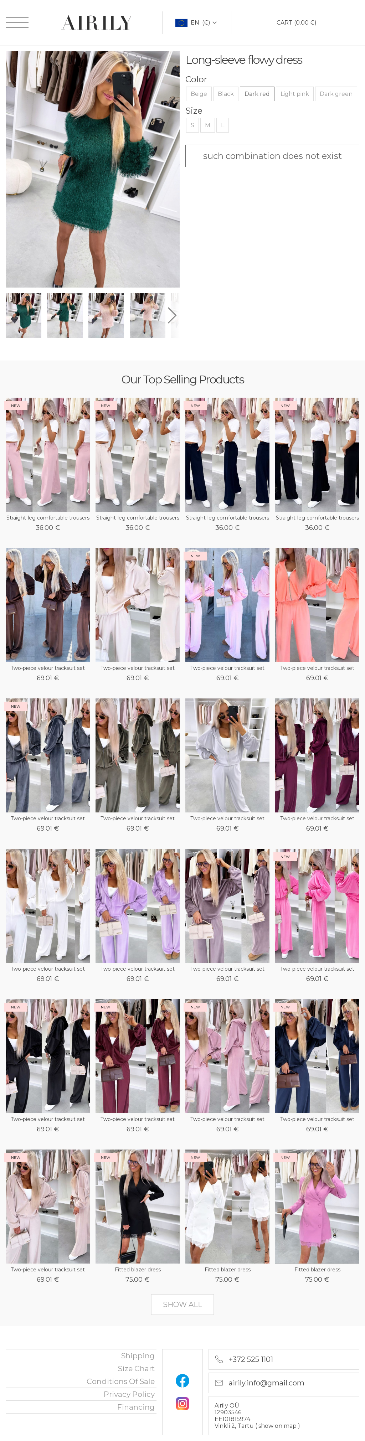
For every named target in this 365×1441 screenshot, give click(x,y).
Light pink (295, 94)
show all (182, 1304)
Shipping (138, 1355)
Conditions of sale (121, 1381)
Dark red (257, 94)
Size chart (136, 1368)
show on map (278, 1425)
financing (136, 1407)
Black (226, 94)
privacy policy (129, 1394)
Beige (199, 94)
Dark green (336, 94)
